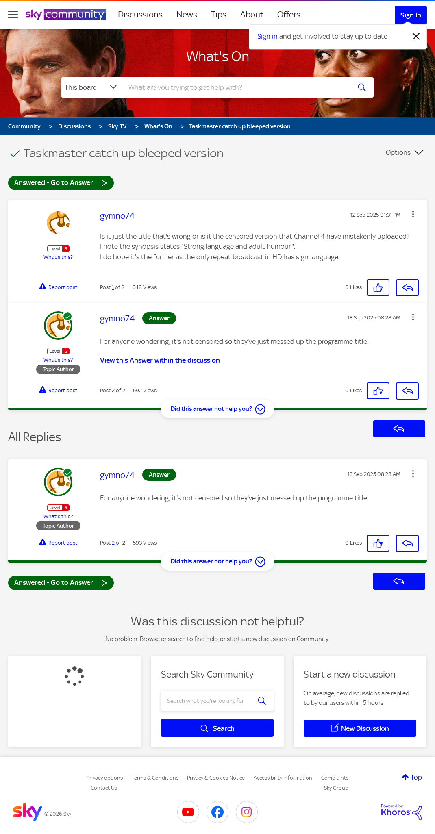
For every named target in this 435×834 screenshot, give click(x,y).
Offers (288, 15)
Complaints (334, 778)
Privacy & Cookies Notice (216, 778)
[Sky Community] (66, 15)
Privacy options (105, 778)
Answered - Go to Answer (61, 182)
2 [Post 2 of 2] (113, 390)
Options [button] (398, 152)
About (251, 15)
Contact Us (104, 788)
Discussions (140, 15)
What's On (217, 56)
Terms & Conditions (155, 778)
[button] (413, 214)
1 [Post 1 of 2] (113, 287)
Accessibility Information (283, 778)
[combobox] (235, 87)
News (186, 15)
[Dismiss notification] (416, 36)
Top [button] (416, 777)
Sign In (410, 15)
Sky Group (336, 788)
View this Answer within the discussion (160, 360)
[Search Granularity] (91, 87)
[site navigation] (13, 15)
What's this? (58, 257)
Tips (218, 15)
